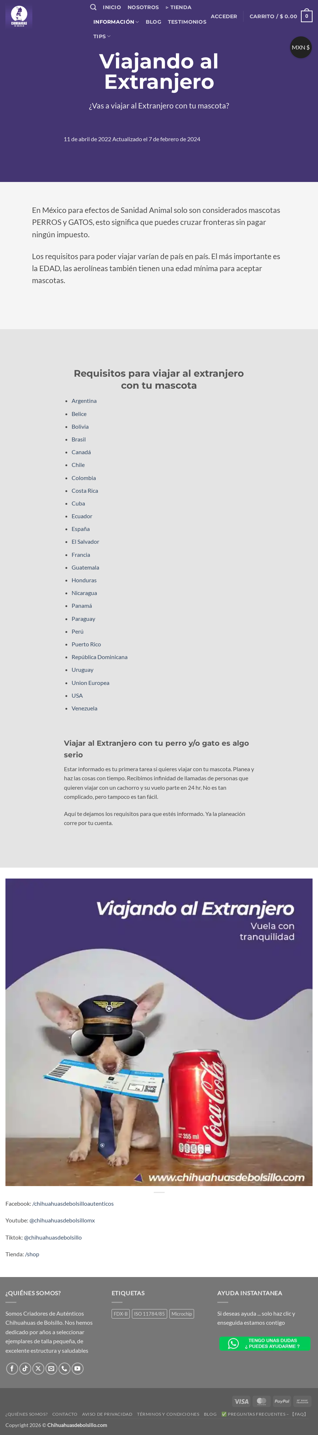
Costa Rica (85, 490)
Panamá (82, 605)
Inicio (112, 7)
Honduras (84, 579)
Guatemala (85, 567)
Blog (153, 22)
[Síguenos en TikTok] (25, 1369)
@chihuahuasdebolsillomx (62, 1220)
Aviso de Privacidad (107, 1414)
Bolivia (80, 426)
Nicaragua (84, 592)
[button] (224, 16)
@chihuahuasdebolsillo (53, 1237)
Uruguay (82, 669)
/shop (32, 1253)
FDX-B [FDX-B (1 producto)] (121, 1314)
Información (116, 22)
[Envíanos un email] (51, 1369)
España (81, 528)
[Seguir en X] (38, 1369)
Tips (102, 36)
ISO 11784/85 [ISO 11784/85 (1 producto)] (149, 1314)
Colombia (84, 477)
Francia (81, 554)
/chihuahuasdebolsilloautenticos (73, 1203)
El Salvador (85, 541)
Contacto (65, 1414)
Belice (79, 413)
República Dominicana (100, 656)
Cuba (78, 503)
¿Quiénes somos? (26, 1414)
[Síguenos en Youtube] (78, 1369)
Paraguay (83, 618)
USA (77, 695)
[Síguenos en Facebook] (12, 1369)
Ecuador (82, 515)
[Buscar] (93, 7)
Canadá (81, 451)
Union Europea (90, 682)
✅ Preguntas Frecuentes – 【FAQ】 (265, 1414)
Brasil (79, 439)
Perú (78, 631)
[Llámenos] (65, 1369)
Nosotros (143, 7)
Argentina (84, 400)
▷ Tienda (178, 7)
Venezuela (84, 708)
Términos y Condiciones (168, 1414)
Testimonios (187, 22)
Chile (78, 464)
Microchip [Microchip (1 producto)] (182, 1314)
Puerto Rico (86, 644)
